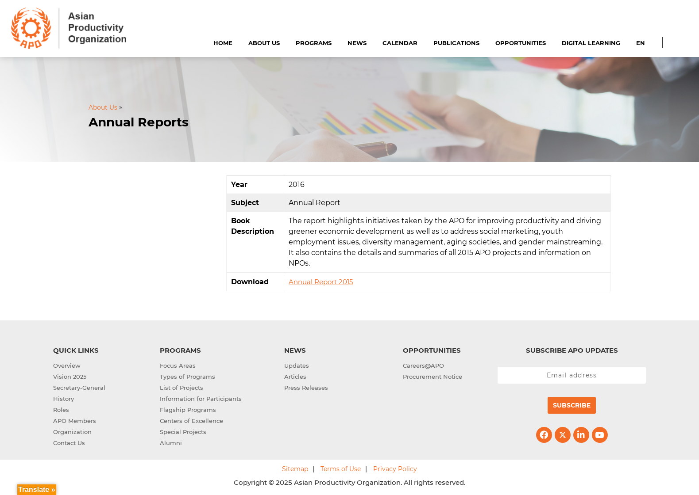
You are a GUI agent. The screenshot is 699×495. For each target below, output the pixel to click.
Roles (61, 409)
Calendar (399, 42)
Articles (295, 376)
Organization (72, 431)
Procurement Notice (432, 376)
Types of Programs (187, 376)
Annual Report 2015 (321, 282)
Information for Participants (201, 398)
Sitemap (295, 469)
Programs (314, 42)
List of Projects (181, 387)
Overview (67, 365)
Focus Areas (178, 365)
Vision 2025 (69, 376)
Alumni (171, 442)
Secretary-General (79, 387)
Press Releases (306, 387)
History (63, 398)
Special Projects (183, 431)
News (357, 42)
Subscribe (572, 405)
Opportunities (520, 42)
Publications (456, 42)
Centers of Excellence (191, 420)
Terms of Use (341, 469)
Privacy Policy (395, 469)
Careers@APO (423, 365)
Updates (296, 365)
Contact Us (69, 442)
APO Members (74, 420)
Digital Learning (591, 42)
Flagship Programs (188, 409)
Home (222, 42)
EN (640, 42)
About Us (264, 42)
